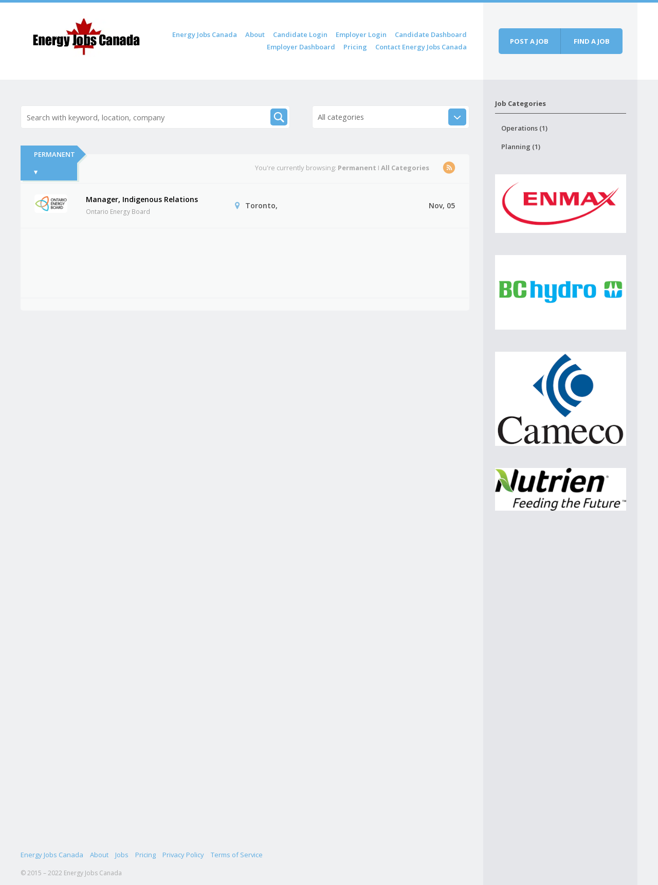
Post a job (529, 41)
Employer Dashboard (301, 46)
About (255, 34)
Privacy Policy (183, 854)
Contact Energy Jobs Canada (421, 46)
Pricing (355, 46)
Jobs (122, 854)
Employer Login (361, 34)
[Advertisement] (221, 261)
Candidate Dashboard (431, 34)
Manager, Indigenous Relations (142, 199)
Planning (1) (520, 146)
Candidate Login (300, 34)
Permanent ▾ (54, 163)
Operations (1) (524, 128)
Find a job (592, 41)
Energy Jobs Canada (204, 34)
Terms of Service (237, 854)
